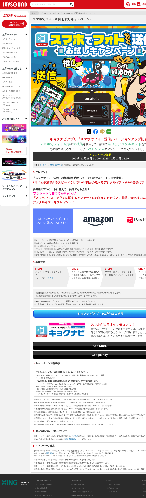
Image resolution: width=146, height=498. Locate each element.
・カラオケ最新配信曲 (77, 484)
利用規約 (75, 436)
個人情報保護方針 (71, 439)
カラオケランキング (9, 39)
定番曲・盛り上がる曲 (10, 62)
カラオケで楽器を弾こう (11, 91)
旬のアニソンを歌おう (10, 57)
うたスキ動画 (7, 82)
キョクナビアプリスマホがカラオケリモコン (12, 97)
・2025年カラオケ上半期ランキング (82, 495)
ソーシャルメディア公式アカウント (12, 187)
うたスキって (21, 16)
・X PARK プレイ (111, 492)
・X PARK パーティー (113, 484)
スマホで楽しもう (11, 119)
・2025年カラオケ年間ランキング (81, 492)
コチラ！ (49, 278)
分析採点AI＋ (7, 77)
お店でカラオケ (9, 34)
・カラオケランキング (77, 488)
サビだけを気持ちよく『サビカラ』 (10, 103)
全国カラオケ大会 (41, 492)
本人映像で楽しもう (9, 53)
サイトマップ (8, 196)
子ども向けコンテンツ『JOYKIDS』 (10, 110)
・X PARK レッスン (112, 488)
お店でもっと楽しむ (12, 68)
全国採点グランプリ (9, 73)
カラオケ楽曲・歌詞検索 (43, 484)
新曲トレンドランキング (11, 48)
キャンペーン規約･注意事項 (50, 165)
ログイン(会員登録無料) (14, 23)
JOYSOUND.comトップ (43, 480)
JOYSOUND (15, 5)
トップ (34, 13)
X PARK (108, 480)
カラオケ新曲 (7, 44)
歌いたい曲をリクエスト (11, 86)
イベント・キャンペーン (50, 13)
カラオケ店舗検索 (41, 488)
